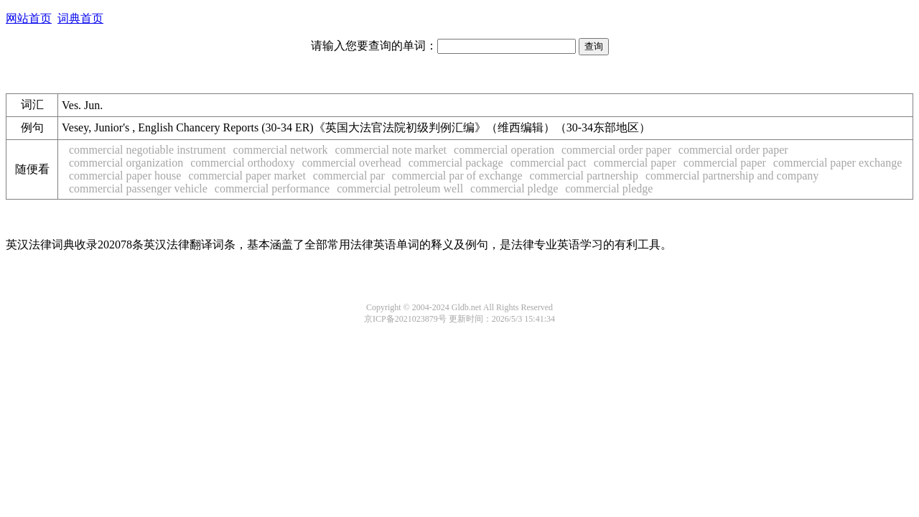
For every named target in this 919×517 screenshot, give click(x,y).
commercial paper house (125, 175)
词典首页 (80, 18)
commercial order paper (616, 150)
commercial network (280, 150)
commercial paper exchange (837, 163)
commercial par (349, 175)
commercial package (456, 163)
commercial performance (272, 188)
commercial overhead (351, 163)
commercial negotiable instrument (147, 150)
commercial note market (391, 150)
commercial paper (635, 163)
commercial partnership (583, 175)
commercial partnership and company (731, 175)
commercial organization (126, 163)
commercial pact (548, 163)
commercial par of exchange (457, 175)
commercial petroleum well (400, 188)
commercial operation (504, 150)
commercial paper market (246, 175)
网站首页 (29, 18)
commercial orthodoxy (242, 163)
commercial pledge (514, 188)
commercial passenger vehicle (138, 188)
